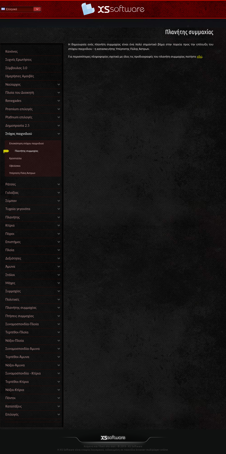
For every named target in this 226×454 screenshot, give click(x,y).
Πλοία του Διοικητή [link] (19, 92)
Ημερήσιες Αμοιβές (19, 76)
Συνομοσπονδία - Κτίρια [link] (23, 373)
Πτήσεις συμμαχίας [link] (19, 316)
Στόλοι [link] (10, 275)
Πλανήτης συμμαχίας (26, 150)
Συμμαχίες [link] (13, 291)
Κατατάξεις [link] (13, 406)
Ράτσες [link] (10, 184)
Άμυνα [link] (10, 266)
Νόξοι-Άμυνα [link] (15, 365)
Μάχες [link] (10, 283)
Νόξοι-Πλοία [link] (14, 340)
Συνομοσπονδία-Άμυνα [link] (22, 348)
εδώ (199, 57)
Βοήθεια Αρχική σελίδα (113, 8)
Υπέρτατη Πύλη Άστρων (22, 173)
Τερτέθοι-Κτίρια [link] (17, 381)
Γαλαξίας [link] (12, 192)
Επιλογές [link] (12, 414)
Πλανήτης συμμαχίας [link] (20, 307)
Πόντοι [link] (10, 398)
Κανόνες (11, 51)
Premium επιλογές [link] (19, 109)
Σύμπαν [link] (11, 201)
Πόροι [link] (9, 234)
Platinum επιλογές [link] (18, 117)
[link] (33, 421)
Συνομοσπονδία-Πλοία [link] (22, 324)
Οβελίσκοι (15, 165)
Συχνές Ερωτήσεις (18, 59)
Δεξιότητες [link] (13, 258)
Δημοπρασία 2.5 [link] (17, 125)
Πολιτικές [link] (12, 299)
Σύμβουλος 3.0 (16, 68)
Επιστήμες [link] (13, 242)
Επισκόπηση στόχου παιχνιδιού (26, 143)
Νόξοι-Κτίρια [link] (14, 390)
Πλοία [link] (9, 250)
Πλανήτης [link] (12, 217)
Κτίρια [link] (10, 225)
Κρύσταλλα (15, 158)
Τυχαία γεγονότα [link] (17, 209)
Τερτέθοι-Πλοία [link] (16, 332)
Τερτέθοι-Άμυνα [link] (17, 357)
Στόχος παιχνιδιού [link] (18, 133)
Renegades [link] (13, 100)
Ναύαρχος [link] (13, 84)
